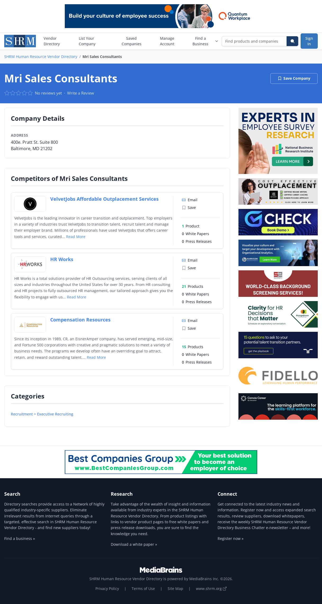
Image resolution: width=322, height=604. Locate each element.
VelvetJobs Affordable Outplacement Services (104, 199)
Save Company (294, 78)
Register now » (230, 538)
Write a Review (80, 93)
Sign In (309, 41)
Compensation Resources (80, 319)
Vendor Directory (52, 41)
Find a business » (19, 538)
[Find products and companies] (254, 41)
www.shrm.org (211, 588)
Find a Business (205, 41)
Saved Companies (131, 41)
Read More (75, 236)
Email (189, 200)
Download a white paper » (134, 544)
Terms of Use (143, 588)
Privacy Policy (107, 588)
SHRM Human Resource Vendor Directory (40, 56)
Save (189, 207)
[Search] (292, 41)
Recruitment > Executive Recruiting (42, 414)
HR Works (61, 259)
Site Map (175, 588)
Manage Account (167, 41)
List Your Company (87, 41)
